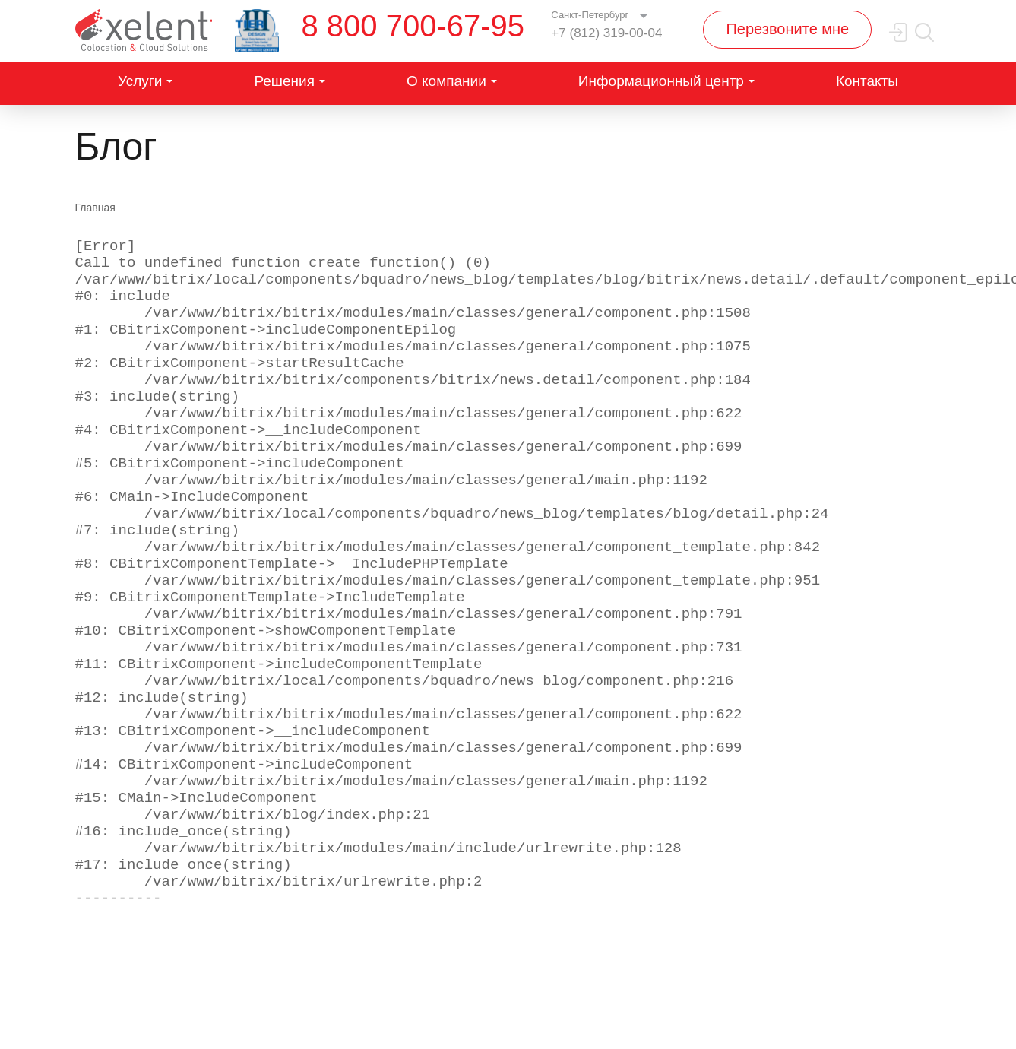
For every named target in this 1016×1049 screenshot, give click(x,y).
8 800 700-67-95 (413, 26)
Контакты (867, 81)
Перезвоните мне (787, 29)
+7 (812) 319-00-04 (606, 33)
